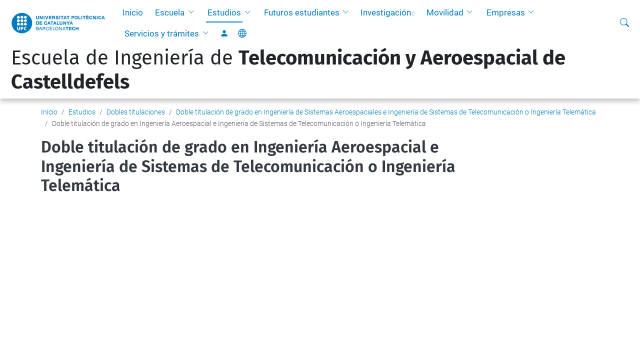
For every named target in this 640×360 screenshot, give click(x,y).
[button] (193, 13)
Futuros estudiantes (302, 13)
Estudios (224, 13)
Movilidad (445, 13)
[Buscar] (624, 23)
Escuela (169, 13)
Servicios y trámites (161, 33)
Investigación (385, 13)
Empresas (505, 13)
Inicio (132, 13)
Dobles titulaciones (135, 112)
